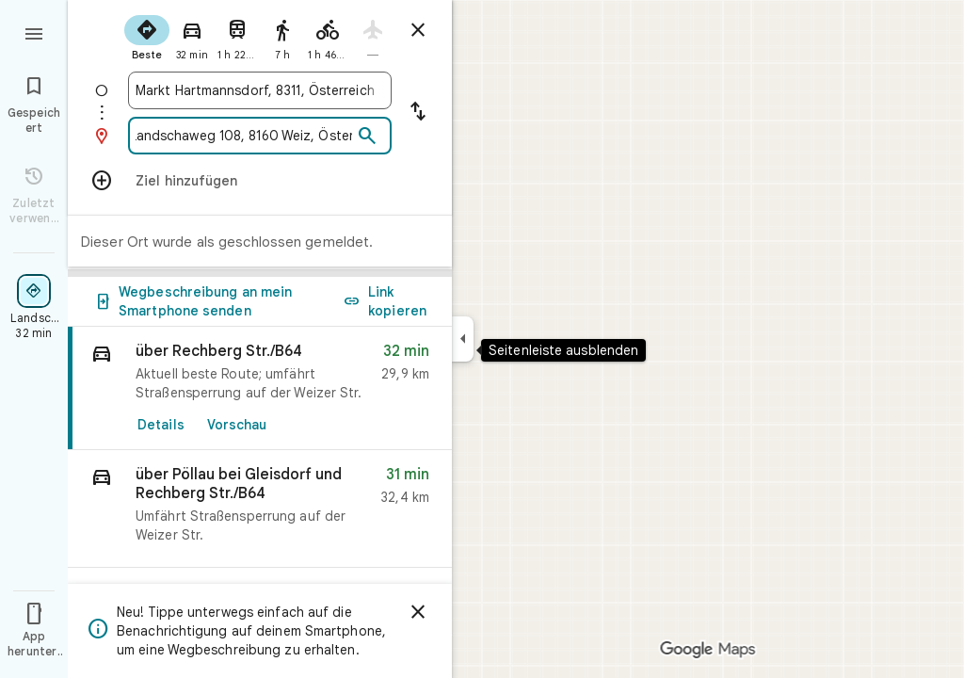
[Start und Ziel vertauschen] (418, 113)
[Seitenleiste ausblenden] (463, 339)
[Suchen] (367, 136)
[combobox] (260, 90)
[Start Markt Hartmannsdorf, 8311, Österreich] (260, 90)
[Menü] (34, 32)
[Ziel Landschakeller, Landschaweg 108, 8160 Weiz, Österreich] (244, 135)
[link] (260, 388)
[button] (260, 509)
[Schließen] (418, 612)
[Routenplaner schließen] (418, 30)
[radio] (146, 35)
